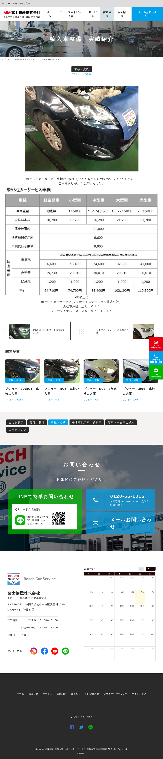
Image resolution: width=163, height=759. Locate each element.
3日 (91, 592)
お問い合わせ (92, 693)
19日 (112, 620)
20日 (122, 620)
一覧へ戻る (81, 331)
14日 (132, 606)
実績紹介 (107, 14)
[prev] (148, 569)
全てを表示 (16, 422)
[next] (153, 569)
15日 (142, 606)
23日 (152, 620)
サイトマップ (139, 693)
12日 (112, 606)
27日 (91, 578)
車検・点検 (81, 69)
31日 (132, 578)
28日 (101, 578)
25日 (101, 634)
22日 (142, 620)
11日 (101, 606)
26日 (112, 634)
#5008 (87, 74)
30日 (122, 578)
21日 (132, 620)
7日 (132, 592)
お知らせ (33, 693)
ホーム (50, 14)
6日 (122, 592)
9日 (153, 592)
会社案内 (122, 14)
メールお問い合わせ (147, 14)
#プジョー (76, 74)
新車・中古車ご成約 (121, 422)
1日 (142, 578)
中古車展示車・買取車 (86, 422)
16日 (152, 606)
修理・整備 (37, 422)
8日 (142, 592)
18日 (101, 620)
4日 (102, 592)
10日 (91, 606)
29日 (112, 578)
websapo (81, 753)
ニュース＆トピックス (71, 14)
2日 (153, 578)
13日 (122, 606)
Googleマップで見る (20, 609)
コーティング (17, 429)
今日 (141, 569)
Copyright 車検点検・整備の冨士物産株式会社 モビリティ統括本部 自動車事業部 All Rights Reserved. (81, 749)
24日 (91, 634)
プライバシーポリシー (115, 693)
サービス (93, 14)
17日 (91, 620)
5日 (112, 592)
